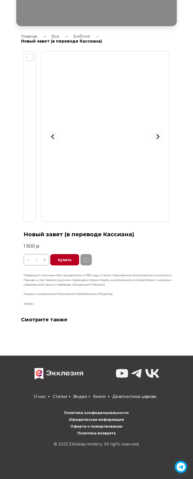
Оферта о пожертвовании (96, 426)
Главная (29, 36)
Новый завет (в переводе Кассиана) (61, 41)
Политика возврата (96, 433)
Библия (81, 36)
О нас (40, 396)
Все (55, 36)
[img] (181, 467)
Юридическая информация (96, 419)
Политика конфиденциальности (96, 412)
